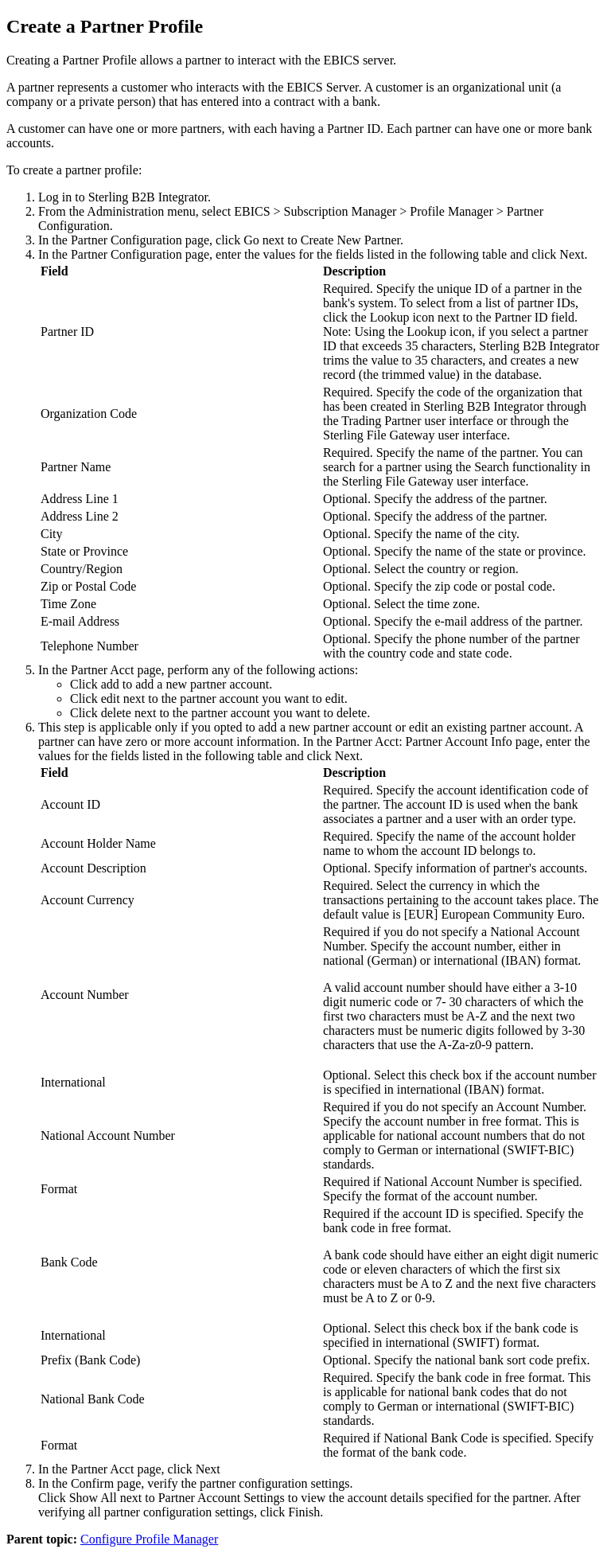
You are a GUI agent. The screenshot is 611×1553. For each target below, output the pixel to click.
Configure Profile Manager (149, 1539)
